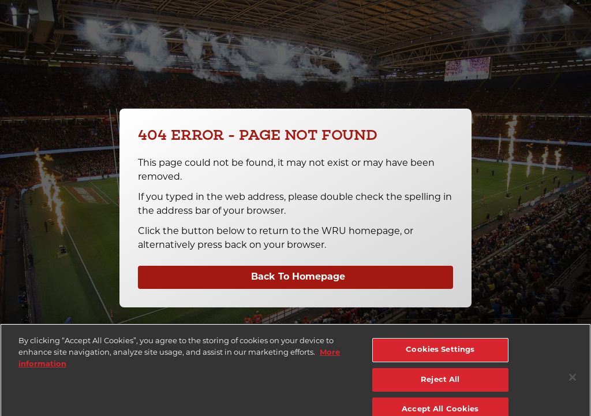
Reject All (440, 383)
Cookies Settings (440, 352)
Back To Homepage (298, 277)
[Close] (572, 380)
